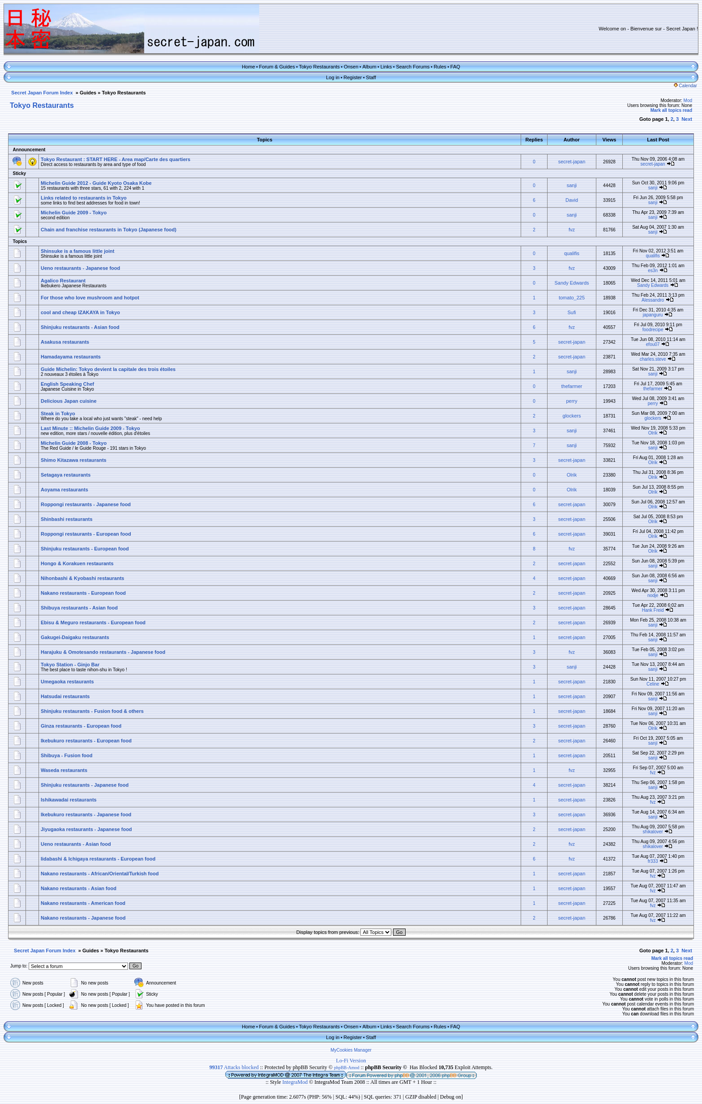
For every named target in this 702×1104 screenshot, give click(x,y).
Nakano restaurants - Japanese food (83, 918)
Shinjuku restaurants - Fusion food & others (92, 711)
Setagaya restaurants (65, 474)
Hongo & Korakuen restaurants (77, 563)
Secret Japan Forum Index (42, 92)
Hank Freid (653, 610)
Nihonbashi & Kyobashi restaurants (82, 578)
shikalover (653, 831)
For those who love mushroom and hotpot (90, 297)
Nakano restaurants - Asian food (78, 888)
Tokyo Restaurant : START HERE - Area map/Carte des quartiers (115, 159)
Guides (88, 92)
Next (686, 119)
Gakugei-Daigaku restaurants (75, 637)
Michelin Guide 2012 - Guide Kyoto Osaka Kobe (96, 183)
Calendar (685, 85)
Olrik (653, 433)
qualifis (571, 253)
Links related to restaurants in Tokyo (84, 197)
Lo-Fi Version (351, 1060)
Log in (332, 77)
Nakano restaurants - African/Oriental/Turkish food (99, 873)
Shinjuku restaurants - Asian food (80, 327)
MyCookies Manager (351, 1050)
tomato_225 (572, 297)
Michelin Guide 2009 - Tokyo (74, 212)
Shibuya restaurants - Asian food (79, 607)
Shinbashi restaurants (67, 519)
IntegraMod (296, 1082)
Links (386, 66)
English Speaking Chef (67, 384)
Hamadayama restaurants (71, 356)
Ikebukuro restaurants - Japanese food (86, 814)
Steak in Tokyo (58, 413)
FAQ (455, 66)
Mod (688, 100)
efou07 (653, 344)
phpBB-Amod (347, 1067)
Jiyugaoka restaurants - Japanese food (86, 829)
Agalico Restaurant (63, 280)
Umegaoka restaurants (67, 681)
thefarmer (571, 386)
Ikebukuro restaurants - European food (86, 740)
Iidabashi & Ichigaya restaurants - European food (98, 858)
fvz (572, 229)
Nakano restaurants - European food (83, 593)
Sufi (572, 312)
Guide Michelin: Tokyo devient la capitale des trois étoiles (108, 369)
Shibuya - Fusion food (67, 755)
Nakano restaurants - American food (83, 903)
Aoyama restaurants (64, 489)
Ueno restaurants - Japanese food (80, 268)
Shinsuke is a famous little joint (77, 251)
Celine (652, 684)
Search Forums (412, 66)
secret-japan (572, 161)
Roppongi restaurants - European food (86, 534)
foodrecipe (652, 329)
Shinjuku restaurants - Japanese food (84, 785)
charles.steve (653, 359)
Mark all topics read (671, 110)
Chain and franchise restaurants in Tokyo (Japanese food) (108, 229)
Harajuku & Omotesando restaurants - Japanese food (103, 652)
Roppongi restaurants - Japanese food (86, 504)
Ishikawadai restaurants (69, 799)
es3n (653, 270)
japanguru (653, 314)
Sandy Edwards (571, 283)
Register (352, 77)
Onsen (351, 66)
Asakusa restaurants (65, 342)
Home (248, 66)
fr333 (653, 861)
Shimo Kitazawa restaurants (74, 460)
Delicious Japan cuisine (69, 401)
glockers (572, 415)
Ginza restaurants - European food (81, 726)
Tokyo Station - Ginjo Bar (70, 664)
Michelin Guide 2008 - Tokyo (74, 443)
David (571, 200)
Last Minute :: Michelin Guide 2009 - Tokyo (90, 428)
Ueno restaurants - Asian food (76, 844)
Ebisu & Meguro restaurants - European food (93, 622)
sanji (572, 185)
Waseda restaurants (64, 770)
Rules (440, 66)
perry (571, 401)
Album (369, 66)
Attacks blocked (234, 1067)
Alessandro (653, 300)
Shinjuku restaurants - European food (85, 548)
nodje (652, 595)
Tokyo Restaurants (319, 66)
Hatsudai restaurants (65, 696)
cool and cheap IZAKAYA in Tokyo (80, 312)
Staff (371, 77)
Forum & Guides (277, 66)
